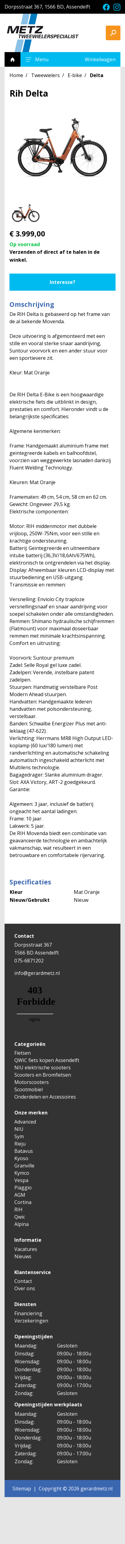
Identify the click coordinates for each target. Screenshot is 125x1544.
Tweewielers (45, 75)
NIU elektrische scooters (42, 1067)
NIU (18, 1129)
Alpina (21, 1224)
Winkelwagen (100, 59)
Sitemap (21, 1488)
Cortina (22, 1202)
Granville (24, 1165)
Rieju (20, 1143)
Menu (36, 59)
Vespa (21, 1180)
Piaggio (23, 1187)
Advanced (25, 1121)
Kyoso (21, 1158)
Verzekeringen (31, 1320)
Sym (19, 1136)
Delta (96, 75)
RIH (18, 1209)
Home (16, 75)
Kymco (21, 1173)
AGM (19, 1195)
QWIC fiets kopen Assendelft (46, 1060)
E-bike (75, 75)
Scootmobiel (28, 1089)
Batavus (23, 1151)
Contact (23, 1281)
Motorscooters (31, 1082)
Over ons (24, 1288)
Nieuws (22, 1256)
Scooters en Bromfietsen (42, 1074)
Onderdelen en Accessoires (45, 1096)
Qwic (19, 1216)
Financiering (28, 1313)
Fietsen (22, 1053)
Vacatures (25, 1249)
